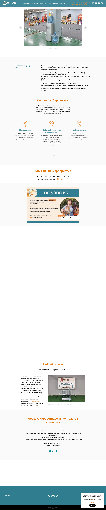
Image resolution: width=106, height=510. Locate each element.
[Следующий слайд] (85, 27)
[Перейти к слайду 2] (50, 48)
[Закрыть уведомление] (103, 494)
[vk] (99, 3)
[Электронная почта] (102, 3)
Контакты (62, 3)
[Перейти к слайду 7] (56, 48)
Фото (49, 3)
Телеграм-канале (35, 401)
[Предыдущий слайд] (20, 27)
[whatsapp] (93, 3)
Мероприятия (43, 3)
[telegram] (96, 3)
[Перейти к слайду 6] (55, 48)
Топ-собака (55, 3)
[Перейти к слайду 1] (49, 48)
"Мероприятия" (62, 179)
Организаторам (26, 3)
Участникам (35, 3)
